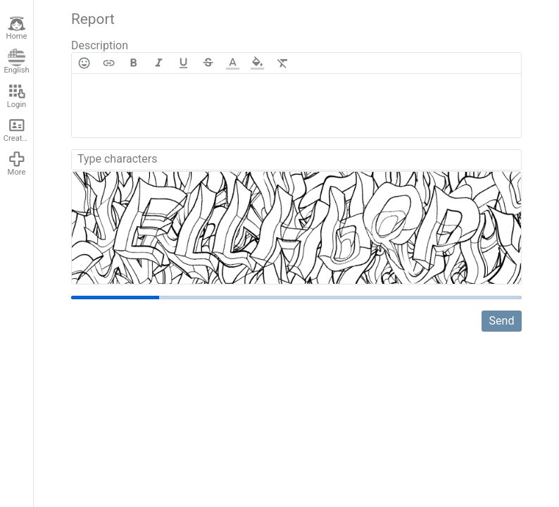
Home (16, 28)
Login (17, 95)
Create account (18, 129)
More (17, 163)
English (16, 62)
